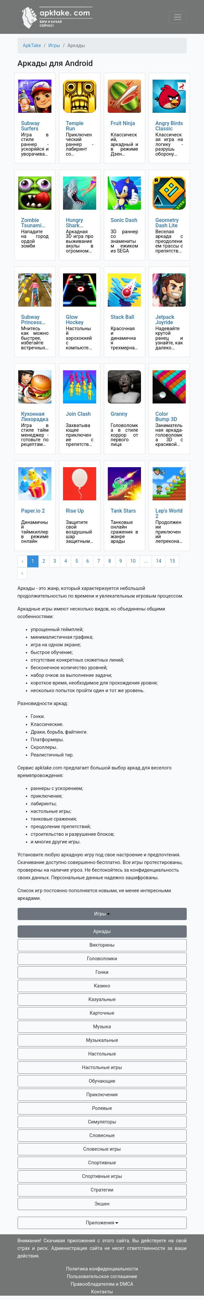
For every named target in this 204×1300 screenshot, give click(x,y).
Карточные (102, 1013)
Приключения (101, 1095)
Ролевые (102, 1108)
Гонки (102, 972)
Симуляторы (102, 1122)
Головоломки (102, 959)
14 (158, 561)
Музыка (102, 1027)
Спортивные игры (102, 1176)
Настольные (102, 1054)
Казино (102, 986)
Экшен (102, 1204)
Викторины (102, 945)
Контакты (102, 1292)
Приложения (102, 1223)
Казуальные (101, 999)
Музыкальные (102, 1040)
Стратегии (102, 1190)
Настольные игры (102, 1067)
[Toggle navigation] (177, 17)
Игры (102, 914)
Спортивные (102, 1163)
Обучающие (102, 1081)
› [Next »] (22, 573)
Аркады (102, 931)
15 (172, 561)
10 (133, 561)
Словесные (101, 1135)
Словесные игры (102, 1149)
